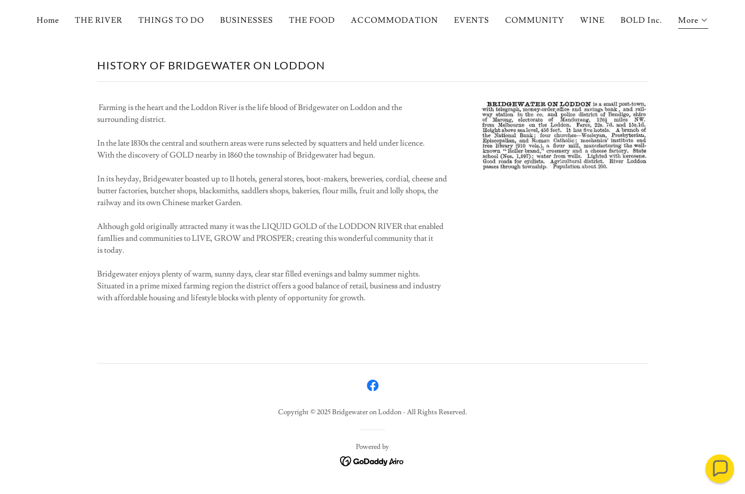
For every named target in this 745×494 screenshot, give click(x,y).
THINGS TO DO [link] (171, 20)
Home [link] (48, 20)
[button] (693, 21)
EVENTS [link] (471, 20)
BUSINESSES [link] (246, 20)
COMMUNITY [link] (534, 20)
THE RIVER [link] (98, 20)
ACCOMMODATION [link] (394, 20)
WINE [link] (592, 20)
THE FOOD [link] (312, 20)
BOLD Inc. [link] (641, 20)
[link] (373, 385)
